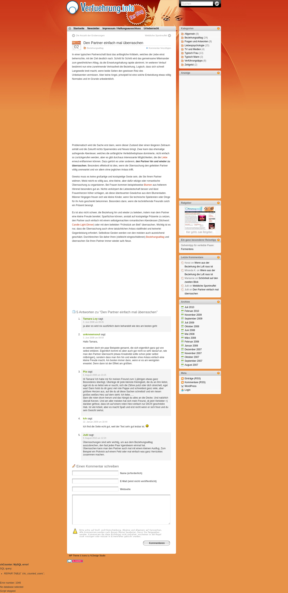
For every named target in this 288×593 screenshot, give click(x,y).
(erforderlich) (131, 473)
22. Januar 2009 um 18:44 (95, 422)
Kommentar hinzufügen (160, 48)
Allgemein (190, 33)
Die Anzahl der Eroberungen (90, 35)
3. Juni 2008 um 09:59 (93, 338)
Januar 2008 (191, 345)
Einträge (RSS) (193, 378)
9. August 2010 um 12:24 (94, 438)
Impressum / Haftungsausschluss (121, 28)
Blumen (148, 184)
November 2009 (193, 314)
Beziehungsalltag (95, 48)
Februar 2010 (192, 311)
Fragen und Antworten (196, 41)
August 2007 (191, 364)
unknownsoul (91, 334)
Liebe (164, 157)
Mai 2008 (189, 334)
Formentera (187, 249)
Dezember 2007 (193, 349)
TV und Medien (193, 49)
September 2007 (193, 360)
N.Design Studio (97, 556)
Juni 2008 (190, 330)
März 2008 (190, 337)
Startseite (78, 28)
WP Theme (74, 556)
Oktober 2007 (192, 357)
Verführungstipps (194, 60)
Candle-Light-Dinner (82, 224)
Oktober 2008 (192, 326)
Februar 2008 (192, 341)
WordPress (190, 386)
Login (187, 390)
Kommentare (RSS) (195, 382)
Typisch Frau (191, 53)
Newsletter (93, 28)
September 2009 (193, 318)
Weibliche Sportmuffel (156, 35)
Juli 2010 (189, 307)
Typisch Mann (192, 56)
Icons (84, 556)
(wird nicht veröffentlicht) (138, 481)
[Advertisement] (105, 112)
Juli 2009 (189, 322)
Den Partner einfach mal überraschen (113, 43)
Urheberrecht (151, 28)
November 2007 (193, 353)
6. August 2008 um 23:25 (94, 375)
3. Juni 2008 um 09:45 (93, 322)
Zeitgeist (189, 64)
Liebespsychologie (194, 45)
